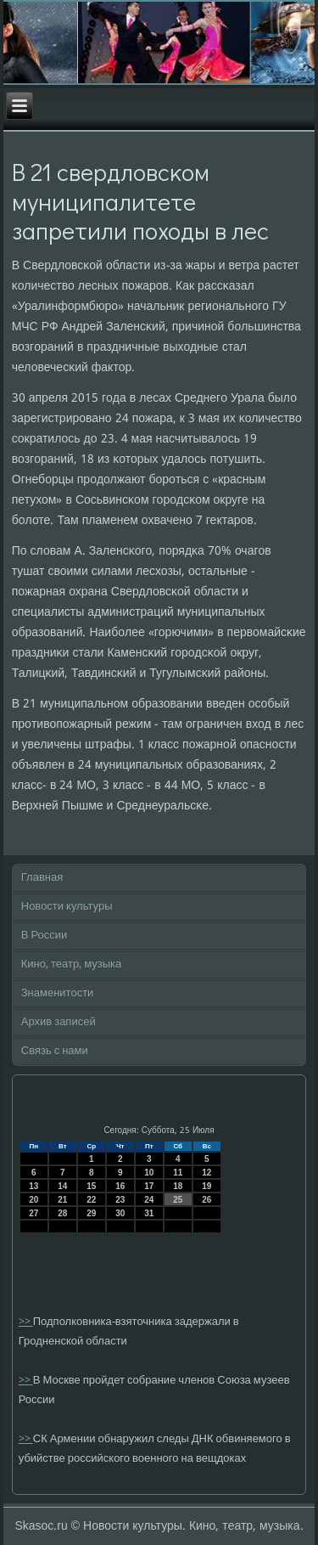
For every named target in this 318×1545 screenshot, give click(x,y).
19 (206, 1186)
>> (26, 1322)
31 (148, 1213)
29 (91, 1213)
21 (62, 1199)
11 (177, 1172)
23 (120, 1199)
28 (62, 1213)
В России (44, 935)
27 (33, 1213)
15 (91, 1186)
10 (148, 1172)
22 (91, 1199)
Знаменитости (57, 993)
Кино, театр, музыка (71, 964)
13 (33, 1186)
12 (206, 1172)
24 (148, 1199)
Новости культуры (67, 906)
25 (177, 1199)
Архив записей (58, 1022)
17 (148, 1186)
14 (62, 1186)
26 (206, 1199)
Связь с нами (54, 1051)
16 (120, 1186)
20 (33, 1199)
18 (177, 1186)
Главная (42, 878)
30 (120, 1213)
